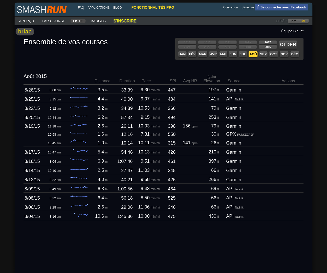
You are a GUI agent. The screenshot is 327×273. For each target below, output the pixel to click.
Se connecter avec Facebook (280, 6)
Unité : (281, 21)
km (294, 21)
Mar (203, 54)
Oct (273, 54)
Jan (182, 54)
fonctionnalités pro (152, 7)
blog (117, 7)
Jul (243, 54)
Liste (78, 21)
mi (303, 21)
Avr (213, 54)
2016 (268, 46)
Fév (192, 54)
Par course (53, 21)
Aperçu (26, 21)
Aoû (253, 54)
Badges (98, 21)
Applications (99, 7)
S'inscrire (248, 7)
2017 (268, 42)
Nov (284, 54)
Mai (223, 54)
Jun (233, 54)
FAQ (81, 7)
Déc (294, 54)
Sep (263, 54)
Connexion (230, 7)
